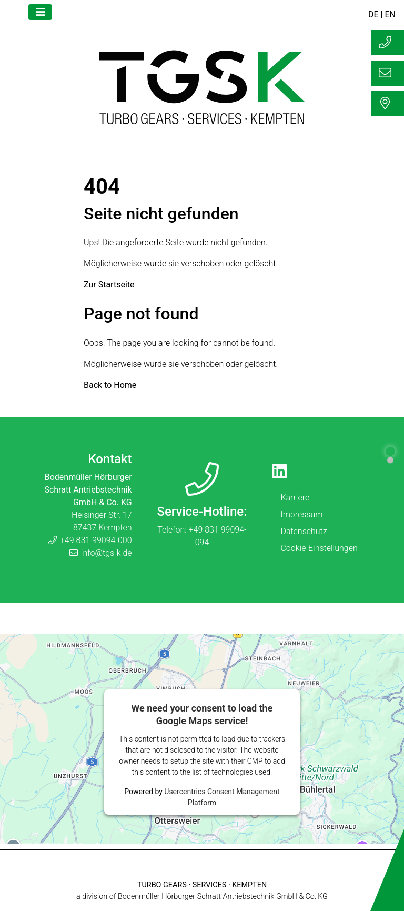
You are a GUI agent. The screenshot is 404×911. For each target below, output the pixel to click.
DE (373, 14)
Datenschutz (303, 531)
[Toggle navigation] (40, 12)
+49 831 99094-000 (89, 540)
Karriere (294, 498)
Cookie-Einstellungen (318, 548)
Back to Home (110, 385)
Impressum (301, 514)
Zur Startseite (109, 284)
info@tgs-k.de (100, 553)
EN (390, 14)
